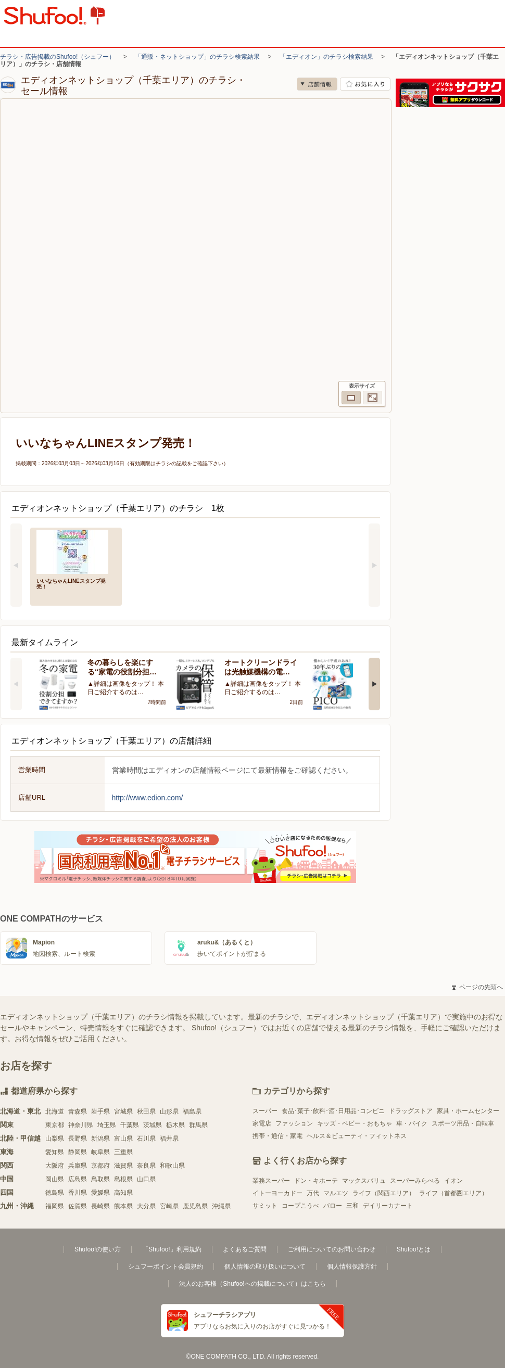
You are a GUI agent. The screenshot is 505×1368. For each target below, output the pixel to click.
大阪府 (54, 1165)
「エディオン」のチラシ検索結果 (326, 56)
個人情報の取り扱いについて (265, 1266)
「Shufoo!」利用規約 (171, 1249)
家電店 (262, 1123)
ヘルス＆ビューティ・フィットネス (357, 1136)
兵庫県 (77, 1165)
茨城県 (152, 1125)
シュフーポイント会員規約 (165, 1266)
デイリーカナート (388, 1205)
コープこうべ (300, 1205)
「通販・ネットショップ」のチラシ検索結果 (197, 56)
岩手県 (100, 1111)
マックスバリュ (364, 1180)
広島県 (77, 1179)
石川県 (146, 1138)
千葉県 (129, 1125)
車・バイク (411, 1123)
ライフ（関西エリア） (383, 1193)
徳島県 (54, 1192)
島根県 (123, 1179)
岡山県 (54, 1179)
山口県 (146, 1179)
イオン (453, 1180)
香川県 (77, 1192)
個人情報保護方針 (352, 1266)
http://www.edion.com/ (147, 798)
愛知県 (54, 1152)
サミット (265, 1205)
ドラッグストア (411, 1111)
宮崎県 (169, 1206)
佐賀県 (77, 1206)
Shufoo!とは (414, 1249)
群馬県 (198, 1125)
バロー (332, 1205)
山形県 (169, 1111)
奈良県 (146, 1165)
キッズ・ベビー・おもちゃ (354, 1123)
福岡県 (54, 1206)
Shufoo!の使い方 (97, 1249)
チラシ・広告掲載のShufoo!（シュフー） (57, 56)
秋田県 (146, 1111)
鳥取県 (100, 1179)
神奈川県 (80, 1125)
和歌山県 (172, 1165)
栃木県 (175, 1125)
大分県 (146, 1206)
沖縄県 (221, 1206)
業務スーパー (271, 1180)
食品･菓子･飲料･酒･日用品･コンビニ (333, 1111)
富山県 (123, 1138)
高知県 (123, 1192)
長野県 (77, 1138)
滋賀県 (123, 1165)
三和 (352, 1205)
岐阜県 (100, 1152)
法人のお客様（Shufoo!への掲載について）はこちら (252, 1283)
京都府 (100, 1165)
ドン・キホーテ (316, 1180)
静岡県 (77, 1152)
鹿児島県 (195, 1206)
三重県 (123, 1152)
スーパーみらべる (415, 1180)
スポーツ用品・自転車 (463, 1123)
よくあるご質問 (245, 1249)
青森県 (77, 1111)
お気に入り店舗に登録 (365, 84)
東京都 (54, 1125)
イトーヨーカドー (277, 1193)
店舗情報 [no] (317, 84)
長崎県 (100, 1206)
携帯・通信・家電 (277, 1136)
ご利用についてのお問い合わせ (331, 1249)
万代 (313, 1193)
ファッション (294, 1123)
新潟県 (100, 1138)
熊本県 (123, 1206)
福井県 (169, 1138)
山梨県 (54, 1138)
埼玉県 (106, 1125)
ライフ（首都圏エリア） (453, 1193)
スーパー (265, 1111)
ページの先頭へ (477, 987)
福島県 (192, 1111)
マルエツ (335, 1193)
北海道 (54, 1111)
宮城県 (123, 1111)
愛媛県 (100, 1192)
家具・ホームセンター (468, 1111)
